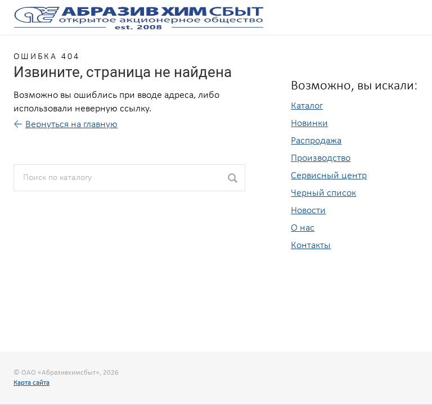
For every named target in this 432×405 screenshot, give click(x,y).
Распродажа (316, 141)
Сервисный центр (329, 175)
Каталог (307, 106)
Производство (320, 158)
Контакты (311, 245)
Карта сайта (32, 382)
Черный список (323, 193)
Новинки (309, 123)
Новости (308, 210)
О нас (302, 228)
